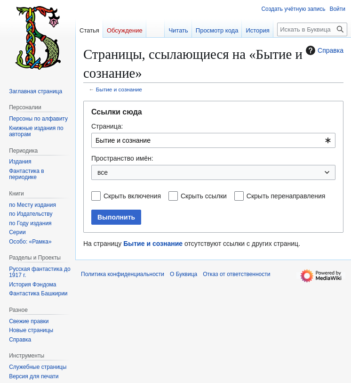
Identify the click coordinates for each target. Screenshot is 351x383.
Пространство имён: (122, 158)
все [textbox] (102, 172)
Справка (323, 50)
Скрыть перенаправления (286, 196)
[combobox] (213, 140)
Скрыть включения (132, 196)
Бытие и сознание (119, 89)
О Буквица (183, 274)
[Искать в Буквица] (312, 29)
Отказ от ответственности (236, 274)
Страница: (107, 126)
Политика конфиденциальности (122, 274)
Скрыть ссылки (204, 196)
